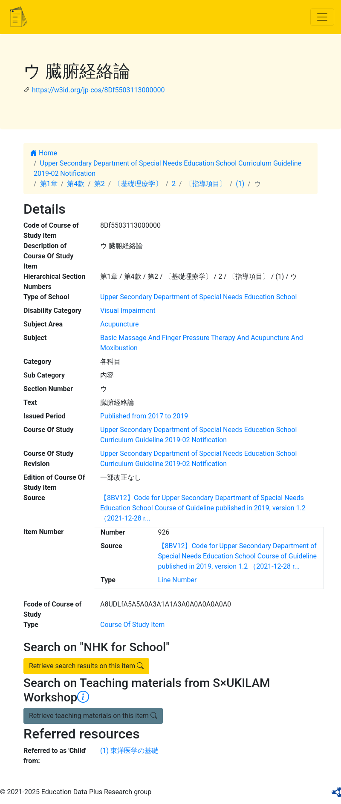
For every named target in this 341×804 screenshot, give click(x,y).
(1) (240, 184)
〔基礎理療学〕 (138, 184)
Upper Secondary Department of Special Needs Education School (198, 297)
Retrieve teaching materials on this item (93, 716)
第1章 (49, 184)
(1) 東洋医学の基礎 (129, 751)
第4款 (75, 184)
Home (43, 153)
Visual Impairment (128, 310)
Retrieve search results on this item (86, 666)
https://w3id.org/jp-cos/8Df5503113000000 (98, 90)
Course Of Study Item (132, 625)
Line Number (177, 580)
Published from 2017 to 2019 (144, 416)
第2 (99, 184)
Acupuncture (119, 324)
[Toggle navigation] (322, 17)
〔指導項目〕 (205, 184)
